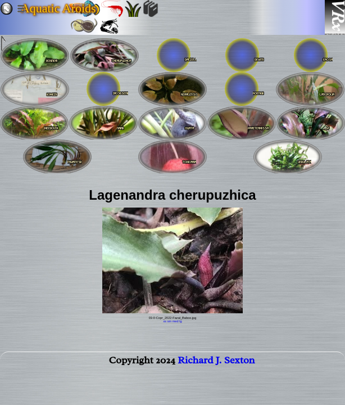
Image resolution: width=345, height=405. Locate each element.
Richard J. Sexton (216, 362)
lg (180, 321)
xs (165, 321)
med (175, 321)
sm (169, 321)
